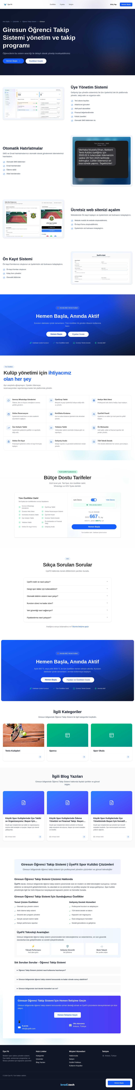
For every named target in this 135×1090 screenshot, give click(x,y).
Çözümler (16, 21)
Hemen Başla (126, 4)
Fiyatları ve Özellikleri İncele (78, 680)
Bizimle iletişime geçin (81, 627)
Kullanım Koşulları (76, 1066)
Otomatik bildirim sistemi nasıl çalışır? (67, 596)
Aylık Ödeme (77, 500)
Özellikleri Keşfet (36, 61)
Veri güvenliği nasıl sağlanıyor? (67, 610)
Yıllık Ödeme (110, 500)
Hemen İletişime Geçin (67, 1015)
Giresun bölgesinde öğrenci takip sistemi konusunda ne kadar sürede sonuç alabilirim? (53, 979)
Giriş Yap (113, 4)
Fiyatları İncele (78, 334)
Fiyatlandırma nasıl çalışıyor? (67, 617)
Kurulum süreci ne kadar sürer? (67, 603)
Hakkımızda (73, 1056)
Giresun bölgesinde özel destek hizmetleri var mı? (38, 988)
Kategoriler (40, 1056)
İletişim (71, 1059)
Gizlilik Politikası (75, 1062)
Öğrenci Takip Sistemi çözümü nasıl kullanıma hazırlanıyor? (42, 970)
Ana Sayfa (6, 21)
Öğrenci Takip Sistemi (29, 21)
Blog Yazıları (40, 1062)
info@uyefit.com (28, 1029)
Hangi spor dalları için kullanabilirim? (67, 589)
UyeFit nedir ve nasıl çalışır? (67, 582)
